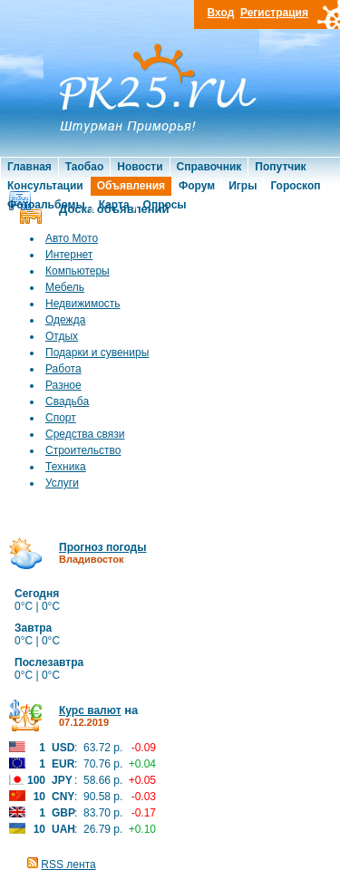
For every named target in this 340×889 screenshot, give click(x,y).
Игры (242, 185)
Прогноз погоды (102, 547)
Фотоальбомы (46, 204)
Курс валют (90, 710)
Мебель (64, 287)
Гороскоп (295, 185)
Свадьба (67, 401)
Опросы (165, 204)
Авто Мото (71, 238)
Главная (29, 166)
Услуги (62, 483)
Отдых (61, 336)
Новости (139, 166)
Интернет (68, 254)
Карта (114, 204)
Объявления (131, 185)
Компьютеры (77, 271)
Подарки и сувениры (97, 352)
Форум (197, 185)
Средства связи (84, 434)
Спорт (60, 417)
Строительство (83, 450)
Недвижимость (83, 303)
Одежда (65, 320)
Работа (63, 368)
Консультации (45, 185)
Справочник (209, 166)
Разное (63, 385)
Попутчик (280, 166)
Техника (65, 466)
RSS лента (68, 864)
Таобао (84, 166)
